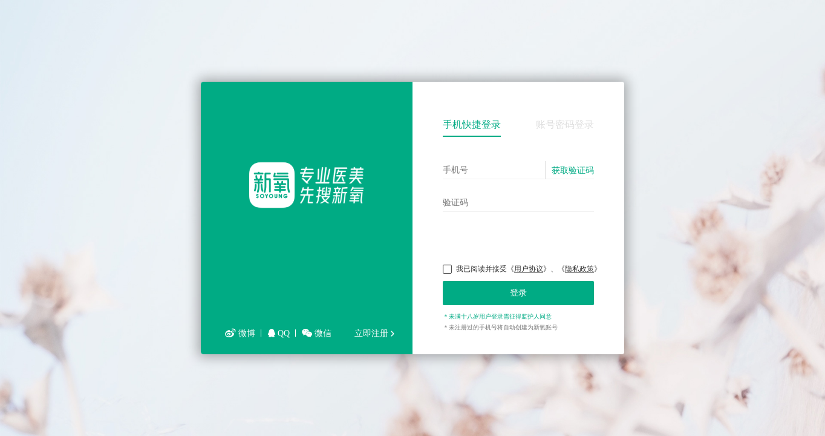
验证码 (455, 202)
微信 (316, 333)
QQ (278, 333)
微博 (240, 333)
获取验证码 (573, 170)
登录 (518, 292)
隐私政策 (579, 269)
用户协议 (528, 269)
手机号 (455, 169)
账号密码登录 (565, 124)
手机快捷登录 (472, 124)
